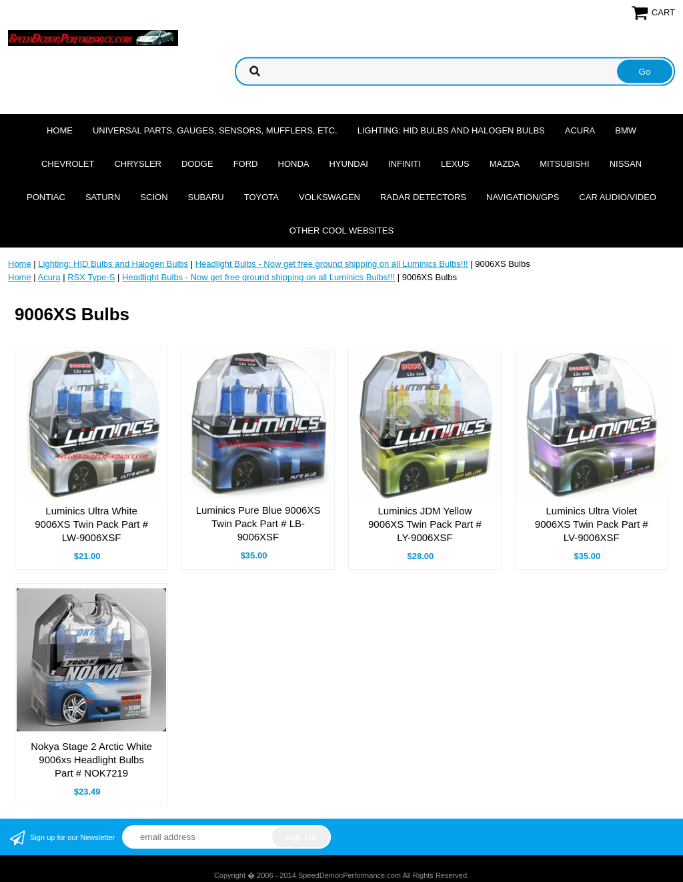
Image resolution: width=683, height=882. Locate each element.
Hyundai (348, 164)
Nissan (626, 164)
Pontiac (46, 197)
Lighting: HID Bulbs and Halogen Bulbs (451, 130)
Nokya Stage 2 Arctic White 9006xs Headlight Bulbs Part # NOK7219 (91, 760)
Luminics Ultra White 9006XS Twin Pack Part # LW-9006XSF (91, 524)
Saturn (102, 197)
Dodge (197, 164)
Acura (580, 130)
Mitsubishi (564, 164)
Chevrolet (67, 164)
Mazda (505, 164)
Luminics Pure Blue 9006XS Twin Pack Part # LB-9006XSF (258, 523)
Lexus (455, 164)
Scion (153, 197)
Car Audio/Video (617, 197)
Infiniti (404, 164)
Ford (245, 164)
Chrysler (137, 164)
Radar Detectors (423, 197)
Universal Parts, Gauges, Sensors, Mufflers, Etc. (215, 130)
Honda (293, 164)
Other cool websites (341, 231)
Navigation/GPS (522, 197)
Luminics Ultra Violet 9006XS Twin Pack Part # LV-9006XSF (591, 524)
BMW (625, 130)
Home (60, 130)
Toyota (261, 197)
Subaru (206, 197)
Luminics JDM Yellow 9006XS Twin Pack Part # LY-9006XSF (425, 524)
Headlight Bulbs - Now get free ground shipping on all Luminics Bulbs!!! (331, 264)
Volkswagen (329, 197)
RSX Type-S (91, 277)
